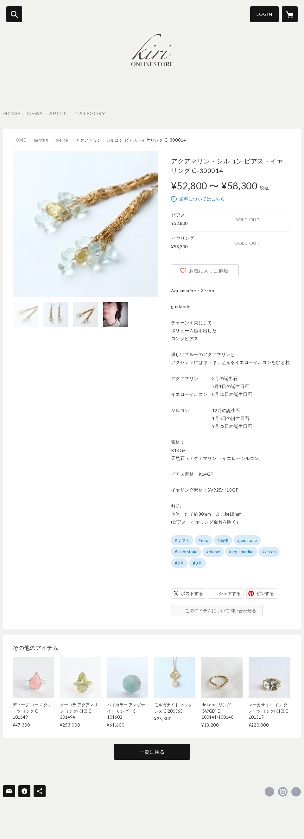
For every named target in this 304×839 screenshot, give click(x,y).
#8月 (197, 563)
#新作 (223, 540)
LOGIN (264, 14)
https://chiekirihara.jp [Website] (296, 792)
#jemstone (247, 540)
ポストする (192, 593)
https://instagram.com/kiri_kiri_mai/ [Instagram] (283, 792)
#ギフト (182, 540)
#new (204, 540)
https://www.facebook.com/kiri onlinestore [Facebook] (269, 792)
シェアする (229, 593)
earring (41, 140)
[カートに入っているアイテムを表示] (290, 14)
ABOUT (59, 113)
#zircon (269, 551)
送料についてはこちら (202, 198)
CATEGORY (90, 113)
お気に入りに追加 (208, 271)
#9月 (179, 563)
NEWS (35, 113)
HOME (12, 113)
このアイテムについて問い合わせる (220, 610)
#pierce (213, 551)
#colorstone (186, 551)
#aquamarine (241, 551)
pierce (61, 140)
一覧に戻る (152, 752)
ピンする (265, 593)
